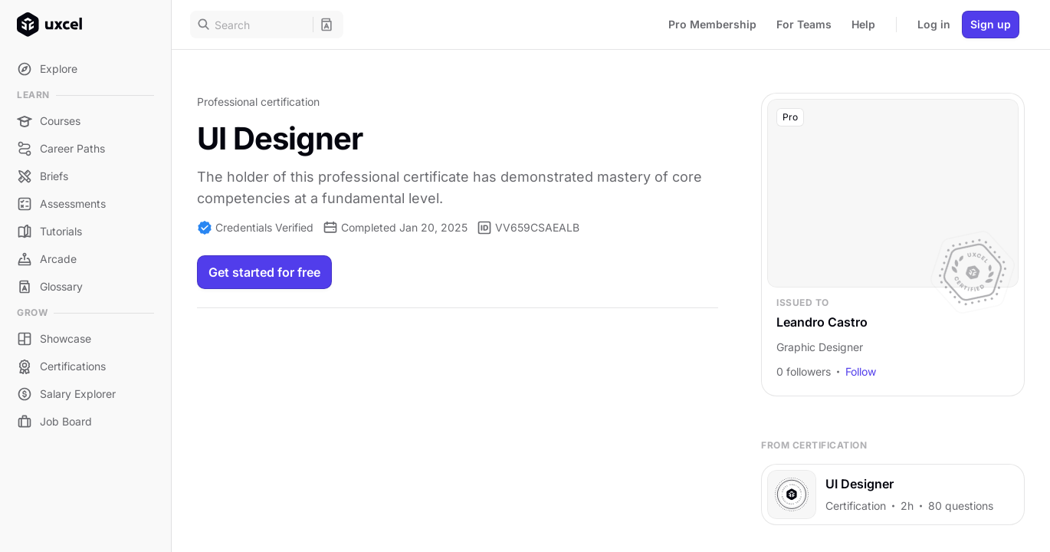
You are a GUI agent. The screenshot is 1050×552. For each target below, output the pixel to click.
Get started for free (264, 272)
